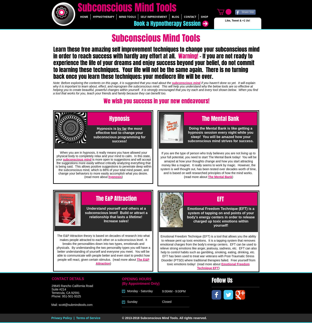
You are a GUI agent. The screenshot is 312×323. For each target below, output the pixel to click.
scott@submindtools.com (75, 305)
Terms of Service (88, 318)
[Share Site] (245, 12)
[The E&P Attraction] (116, 198)
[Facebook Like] (224, 25)
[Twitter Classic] (228, 295)
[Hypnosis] (119, 118)
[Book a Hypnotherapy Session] (163, 23)
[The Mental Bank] (220, 118)
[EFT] (220, 199)
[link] (224, 12)
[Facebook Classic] (216, 295)
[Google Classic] (240, 295)
